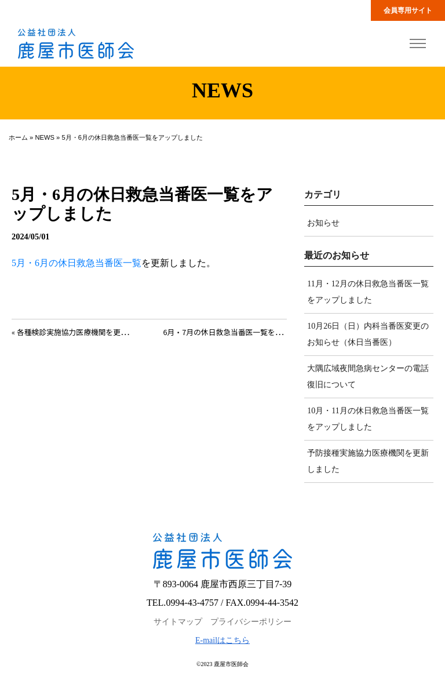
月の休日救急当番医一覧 (90, 263)
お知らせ (323, 223)
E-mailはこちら (222, 640)
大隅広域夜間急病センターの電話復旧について (368, 376)
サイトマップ (178, 621)
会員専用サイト (408, 10)
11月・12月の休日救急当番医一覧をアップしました (367, 291)
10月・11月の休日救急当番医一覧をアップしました (367, 418)
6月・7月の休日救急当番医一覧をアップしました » (247, 331)
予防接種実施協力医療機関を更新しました (368, 461)
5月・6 (25, 263)
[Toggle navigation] (417, 43)
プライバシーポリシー (250, 621)
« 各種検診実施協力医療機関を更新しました (85, 331)
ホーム (18, 137)
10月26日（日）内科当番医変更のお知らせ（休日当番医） (368, 334)
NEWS (44, 137)
